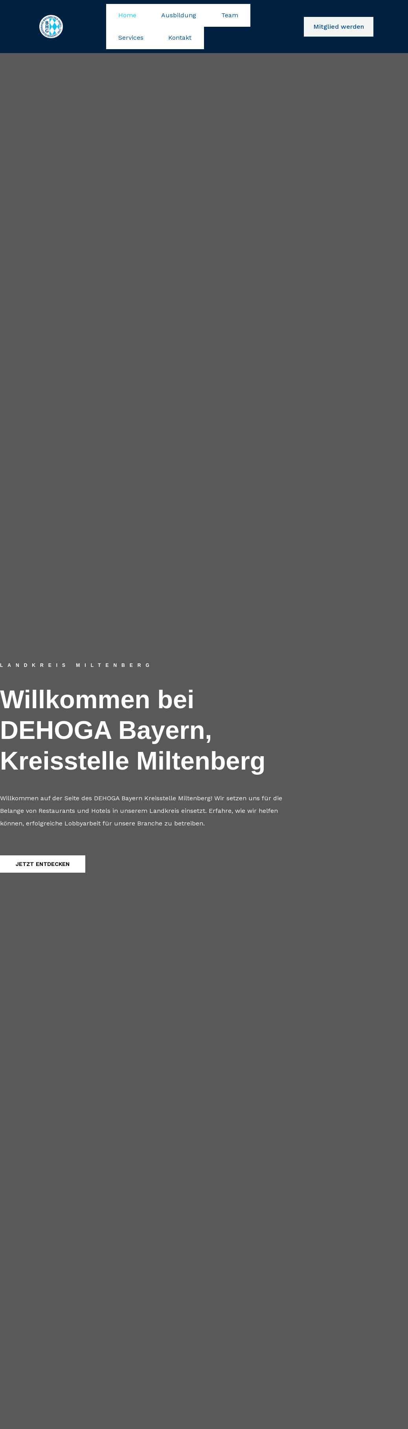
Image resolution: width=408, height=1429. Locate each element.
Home (121, 12)
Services (230, 12)
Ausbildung (159, 12)
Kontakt (123, 19)
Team (197, 12)
